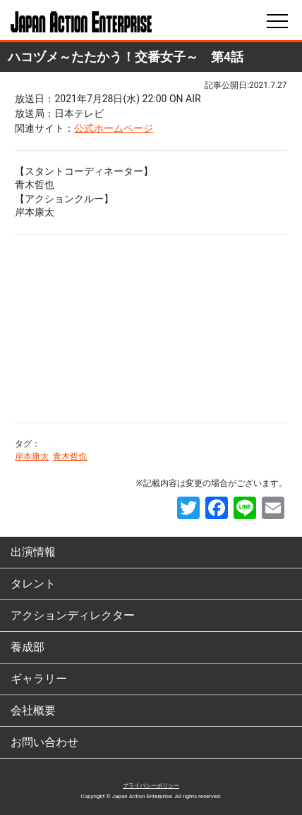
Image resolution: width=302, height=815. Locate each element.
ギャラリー (39, 678)
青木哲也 (70, 456)
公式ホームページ (113, 128)
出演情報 (33, 552)
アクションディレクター (73, 615)
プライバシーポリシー (151, 786)
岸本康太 (32, 456)
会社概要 (33, 710)
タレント (33, 583)
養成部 (27, 647)
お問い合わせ (44, 742)
